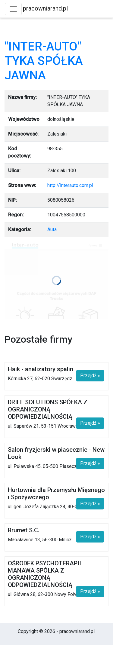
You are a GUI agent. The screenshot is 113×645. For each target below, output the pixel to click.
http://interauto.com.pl (70, 185)
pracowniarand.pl (45, 8)
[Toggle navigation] (13, 9)
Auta (52, 229)
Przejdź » (90, 375)
